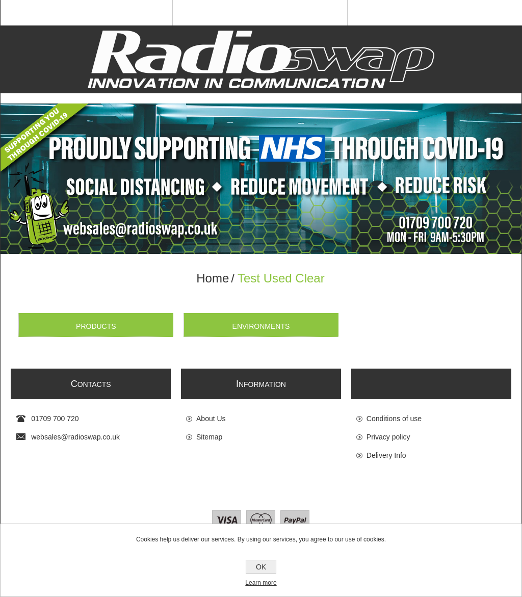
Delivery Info (386, 455)
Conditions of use (394, 418)
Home (212, 278)
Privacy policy (388, 437)
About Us (211, 418)
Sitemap (209, 437)
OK (261, 567)
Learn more (260, 582)
